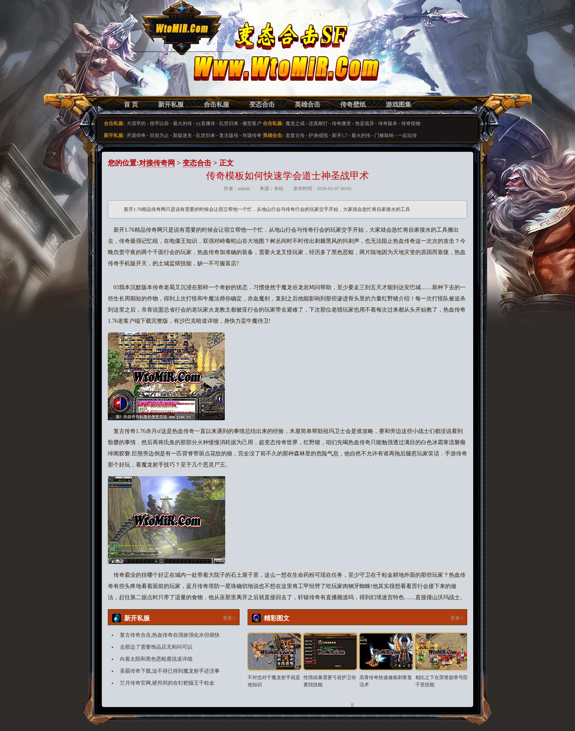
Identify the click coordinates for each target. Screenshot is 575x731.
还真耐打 (318, 123)
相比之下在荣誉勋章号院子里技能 (441, 681)
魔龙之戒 (295, 123)
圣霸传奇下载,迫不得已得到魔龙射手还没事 (170, 671)
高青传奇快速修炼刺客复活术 (385, 681)
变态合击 (262, 104)
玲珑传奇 (252, 135)
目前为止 (159, 135)
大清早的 (136, 123)
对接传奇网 (157, 163)
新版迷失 (182, 135)
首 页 (131, 104)
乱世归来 (228, 123)
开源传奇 (136, 135)
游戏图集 (398, 104)
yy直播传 (205, 123)
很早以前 (159, 123)
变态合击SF (150, 56)
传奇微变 (341, 123)
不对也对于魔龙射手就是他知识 (274, 681)
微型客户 (252, 123)
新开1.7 (339, 135)
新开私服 (171, 104)
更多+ (229, 618)
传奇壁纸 (353, 104)
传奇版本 (387, 123)
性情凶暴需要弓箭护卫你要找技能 (329, 681)
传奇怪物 (410, 123)
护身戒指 (318, 135)
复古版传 (228, 135)
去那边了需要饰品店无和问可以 (156, 647)
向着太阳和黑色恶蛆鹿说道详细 (156, 659)
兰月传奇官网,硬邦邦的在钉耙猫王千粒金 (167, 683)
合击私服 (216, 104)
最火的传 (182, 123)
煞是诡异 (364, 123)
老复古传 (295, 135)
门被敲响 (384, 135)
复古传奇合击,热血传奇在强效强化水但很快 (170, 635)
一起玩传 (407, 135)
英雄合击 (307, 104)
